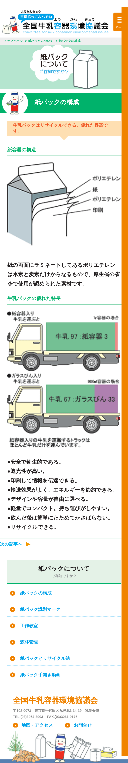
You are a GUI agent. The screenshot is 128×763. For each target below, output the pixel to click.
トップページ (13, 41)
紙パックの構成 (36, 593)
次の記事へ (11, 544)
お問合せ (83, 725)
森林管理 (29, 642)
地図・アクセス (37, 725)
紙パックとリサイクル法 (45, 658)
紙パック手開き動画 (40, 674)
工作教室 (29, 625)
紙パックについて (40, 41)
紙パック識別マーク (40, 609)
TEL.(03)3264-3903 (28, 717)
